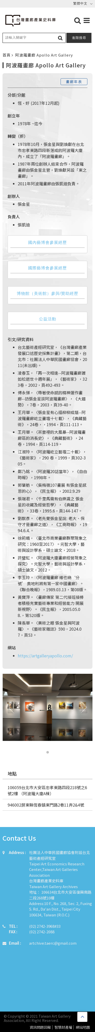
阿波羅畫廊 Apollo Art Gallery (44, 55)
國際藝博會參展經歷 (47, 268)
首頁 (7, 55)
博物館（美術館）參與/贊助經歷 (47, 293)
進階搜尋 (79, 38)
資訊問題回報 (40, 1027)
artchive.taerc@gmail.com (53, 943)
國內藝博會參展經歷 (47, 242)
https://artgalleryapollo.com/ (45, 656)
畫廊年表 (74, 81)
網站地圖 (83, 1027)
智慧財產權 (63, 1027)
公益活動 (47, 319)
